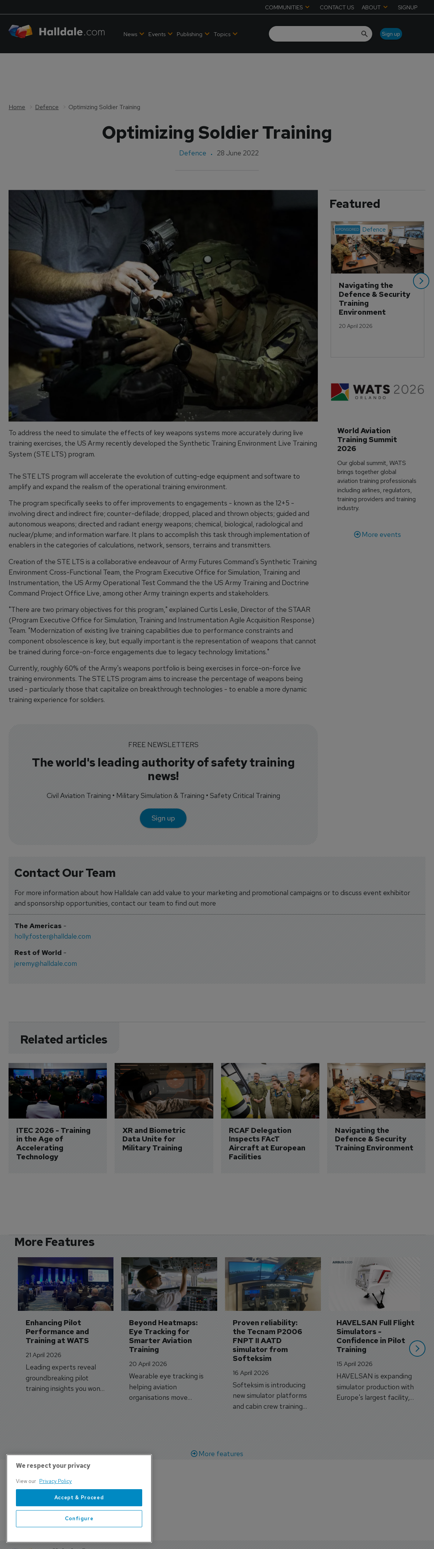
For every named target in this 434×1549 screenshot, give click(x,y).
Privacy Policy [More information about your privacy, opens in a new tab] (55, 1522)
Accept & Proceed (79, 1538)
